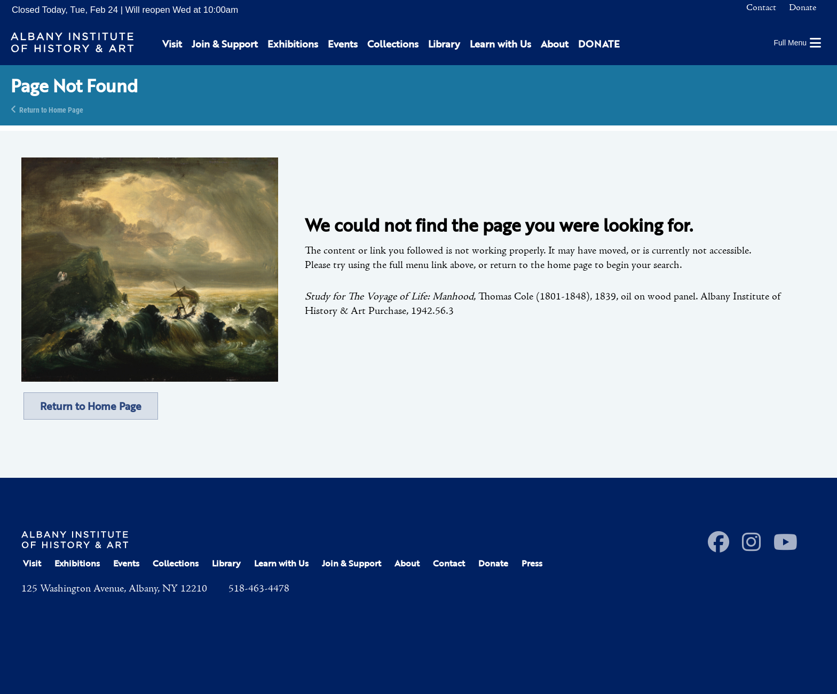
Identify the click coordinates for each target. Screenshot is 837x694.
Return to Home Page (51, 109)
